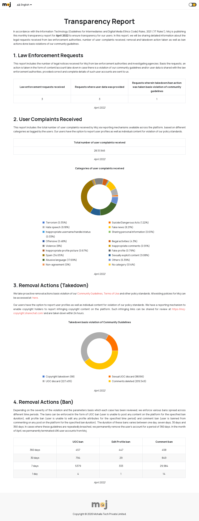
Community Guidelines (90, 293)
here (35, 297)
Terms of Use (111, 293)
